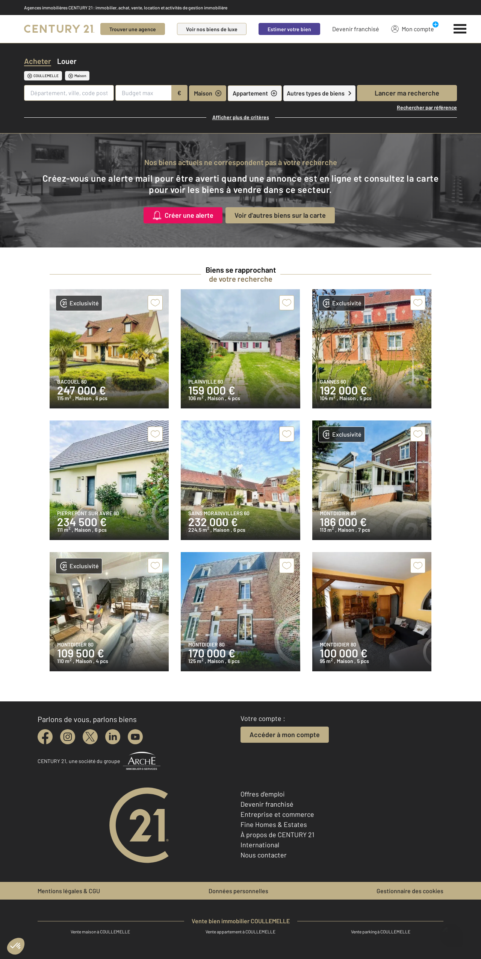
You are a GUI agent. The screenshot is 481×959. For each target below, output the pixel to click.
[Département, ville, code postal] (69, 93)
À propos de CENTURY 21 (277, 834)
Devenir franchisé (355, 28)
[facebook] (45, 736)
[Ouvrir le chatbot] (451, 931)
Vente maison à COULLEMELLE (100, 931)
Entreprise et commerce (277, 814)
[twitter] (90, 736)
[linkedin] (112, 736)
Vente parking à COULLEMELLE (380, 931)
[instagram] (67, 736)
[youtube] (135, 736)
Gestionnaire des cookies (410, 890)
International (259, 845)
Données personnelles (238, 890)
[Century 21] (59, 29)
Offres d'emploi (262, 794)
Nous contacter (263, 855)
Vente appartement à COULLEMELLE (240, 931)
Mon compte (412, 28)
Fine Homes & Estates (273, 824)
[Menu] (460, 29)
